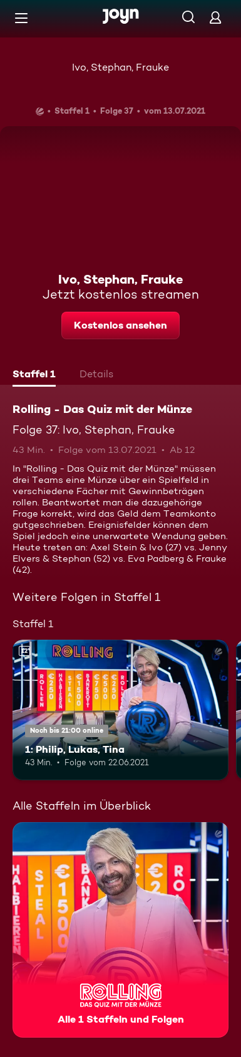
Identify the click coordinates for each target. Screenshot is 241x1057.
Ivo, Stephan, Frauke (120, 67)
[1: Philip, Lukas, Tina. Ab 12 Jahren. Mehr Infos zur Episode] (120, 710)
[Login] (215, 17)
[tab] (34, 375)
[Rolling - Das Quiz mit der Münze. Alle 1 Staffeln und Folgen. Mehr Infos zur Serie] (120, 930)
